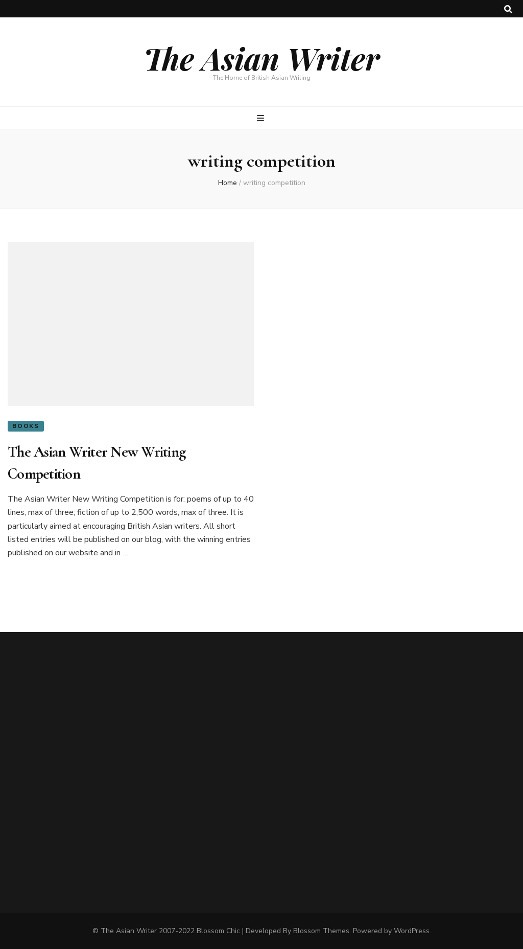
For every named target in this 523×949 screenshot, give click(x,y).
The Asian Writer (261, 57)
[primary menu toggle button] (262, 118)
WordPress (412, 931)
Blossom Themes (321, 931)
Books (25, 426)
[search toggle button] (508, 9)
